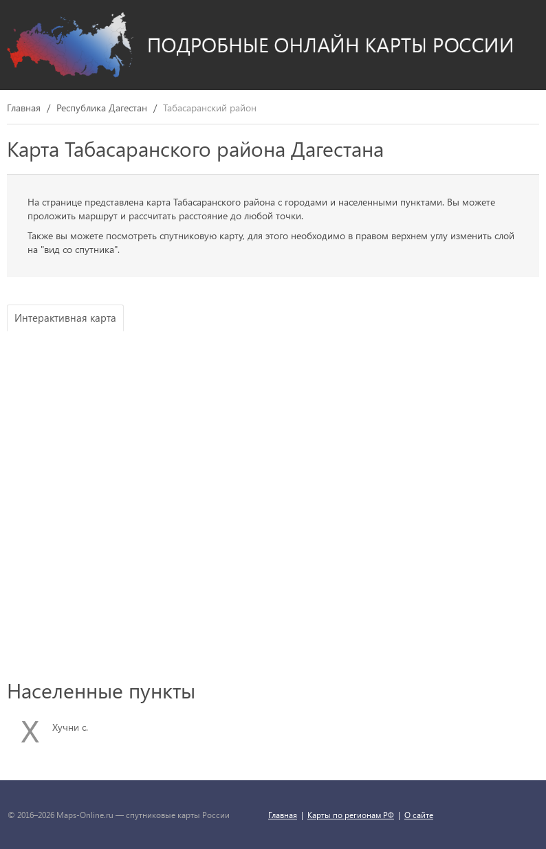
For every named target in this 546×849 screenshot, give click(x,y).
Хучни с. (70, 727)
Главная (24, 108)
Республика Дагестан (101, 108)
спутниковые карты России (178, 814)
